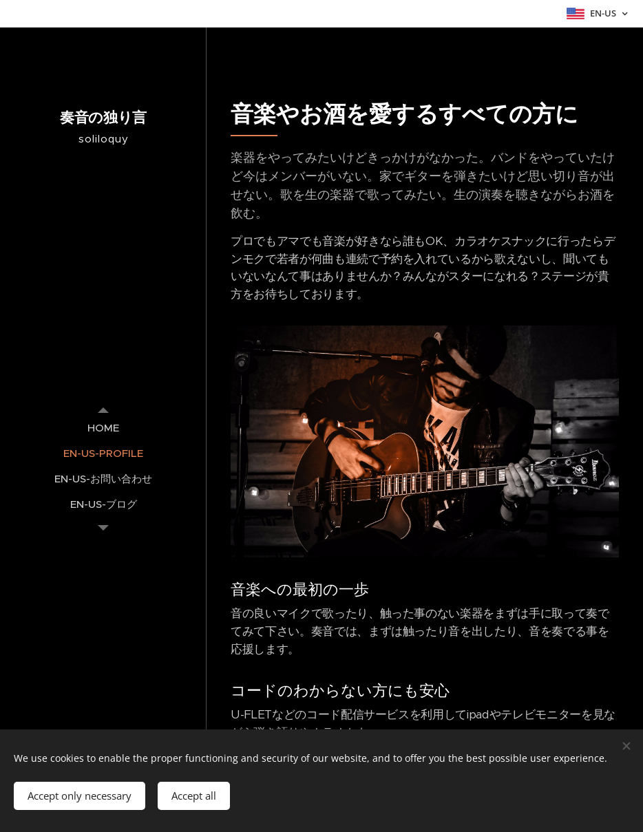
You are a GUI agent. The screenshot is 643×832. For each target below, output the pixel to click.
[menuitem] (103, 428)
